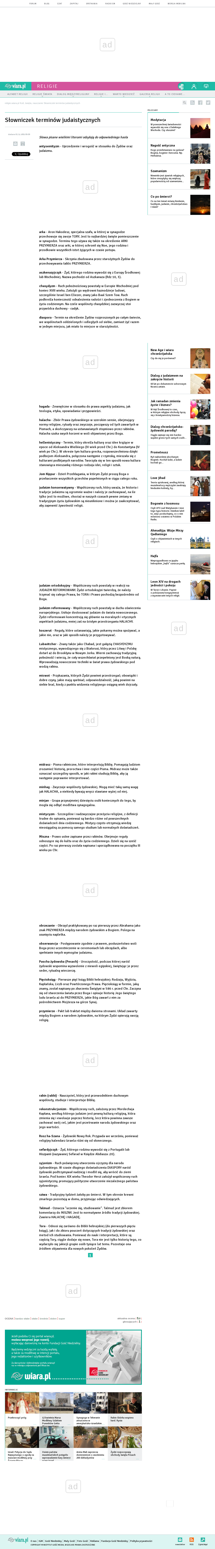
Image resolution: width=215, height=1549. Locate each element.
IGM (41, 1541)
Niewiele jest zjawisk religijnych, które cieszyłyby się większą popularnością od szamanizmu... (167, 178)
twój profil (194, 86)
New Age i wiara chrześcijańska (162, 352)
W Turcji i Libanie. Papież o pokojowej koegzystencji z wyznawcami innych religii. (165, 592)
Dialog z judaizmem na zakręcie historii (167, 377)
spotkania (92, 4)
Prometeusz (159, 452)
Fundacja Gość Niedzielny (114, 1541)
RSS (192, 1539)
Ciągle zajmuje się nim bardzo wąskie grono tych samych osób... (168, 436)
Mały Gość (154, 4)
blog (47, 4)
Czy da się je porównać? (163, 358)
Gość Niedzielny (132, 4)
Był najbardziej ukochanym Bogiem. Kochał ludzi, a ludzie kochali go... (166, 459)
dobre (53, 1318)
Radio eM (110, 4)
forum (32, 4)
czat (59, 4)
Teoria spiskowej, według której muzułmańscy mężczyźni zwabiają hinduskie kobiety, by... (168, 485)
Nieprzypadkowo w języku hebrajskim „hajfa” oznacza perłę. (168, 562)
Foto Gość (82, 1541)
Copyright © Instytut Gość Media (47, 1545)
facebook (200, 102)
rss (192, 102)
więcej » (34, 1423)
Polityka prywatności (141, 1541)
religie (47, 86)
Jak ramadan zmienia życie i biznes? (165, 403)
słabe (35, 1318)
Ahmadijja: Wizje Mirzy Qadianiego (167, 532)
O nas (33, 1541)
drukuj (23, 144)
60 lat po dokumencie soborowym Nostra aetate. (168, 385)
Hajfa (154, 556)
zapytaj (74, 4)
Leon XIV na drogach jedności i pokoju (166, 583)
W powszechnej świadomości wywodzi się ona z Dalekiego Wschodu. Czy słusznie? (166, 127)
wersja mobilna (177, 4)
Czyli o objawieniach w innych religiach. (166, 540)
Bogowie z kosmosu (165, 503)
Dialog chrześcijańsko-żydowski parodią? (167, 428)
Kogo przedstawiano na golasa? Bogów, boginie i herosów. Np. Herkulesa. (167, 153)
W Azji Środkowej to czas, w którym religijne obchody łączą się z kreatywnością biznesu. (168, 412)
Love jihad (158, 478)
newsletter (180, 1539)
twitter (208, 102)
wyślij (15, 144)
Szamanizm (159, 171)
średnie (44, 1318)
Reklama (94, 1541)
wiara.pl (18, 86)
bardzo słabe (22, 1318)
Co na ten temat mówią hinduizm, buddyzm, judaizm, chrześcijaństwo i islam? (169, 204)
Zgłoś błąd (202, 1539)
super (62, 1318)
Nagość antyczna (163, 145)
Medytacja (158, 120)
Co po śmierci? (161, 196)
